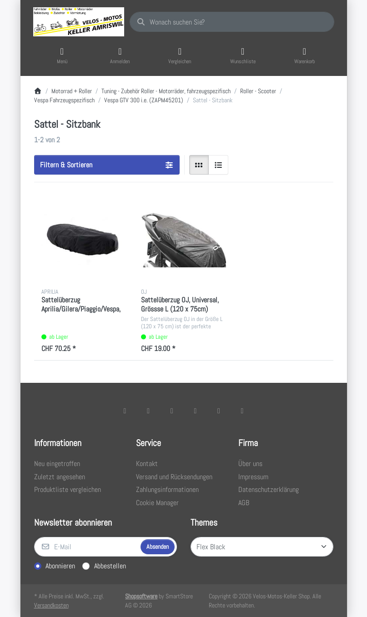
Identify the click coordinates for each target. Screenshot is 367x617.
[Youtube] (219, 411)
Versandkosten (51, 605)
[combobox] (232, 22)
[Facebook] (125, 411)
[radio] (199, 165)
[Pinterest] (242, 411)
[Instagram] (172, 411)
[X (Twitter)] (148, 411)
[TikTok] (196, 411)
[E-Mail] (86, 547)
